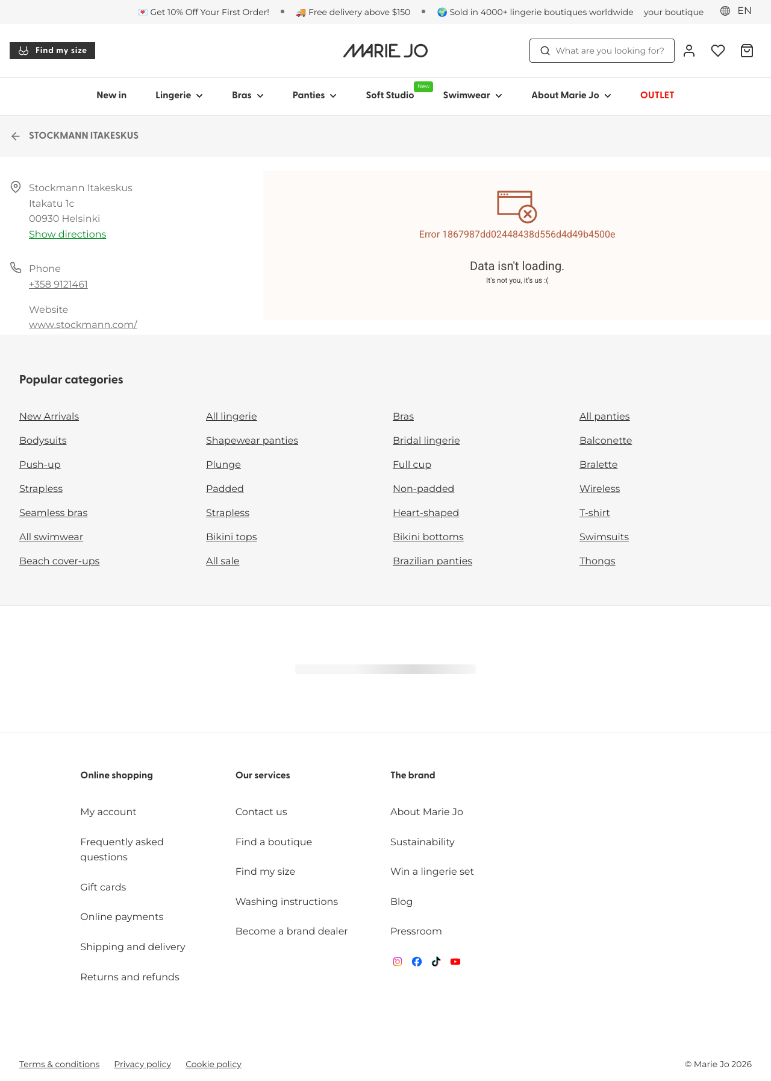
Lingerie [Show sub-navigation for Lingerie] (179, 96)
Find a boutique (274, 842)
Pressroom (416, 932)
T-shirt (594, 513)
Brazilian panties (432, 561)
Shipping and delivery (132, 947)
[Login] (689, 50)
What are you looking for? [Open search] (602, 50)
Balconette (605, 441)
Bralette (598, 465)
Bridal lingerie (426, 441)
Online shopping (116, 776)
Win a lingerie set (432, 872)
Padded (225, 489)
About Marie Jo (426, 812)
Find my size (52, 51)
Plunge (223, 465)
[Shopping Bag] (746, 50)
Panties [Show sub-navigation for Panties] (315, 96)
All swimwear (51, 537)
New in (111, 96)
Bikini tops (231, 537)
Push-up (40, 465)
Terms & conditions (59, 1064)
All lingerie (231, 417)
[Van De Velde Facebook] (417, 964)
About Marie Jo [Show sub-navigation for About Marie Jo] (571, 96)
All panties (604, 417)
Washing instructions (287, 902)
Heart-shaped (426, 513)
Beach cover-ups (59, 561)
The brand (412, 776)
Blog (401, 902)
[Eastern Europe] (739, 11)
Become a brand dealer (292, 932)
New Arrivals (49, 417)
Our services (263, 776)
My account (108, 812)
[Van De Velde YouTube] (455, 964)
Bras (403, 417)
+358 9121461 (58, 285)
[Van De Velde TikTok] (436, 964)
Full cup (412, 465)
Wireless (599, 489)
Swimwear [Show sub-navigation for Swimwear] (472, 96)
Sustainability (422, 842)
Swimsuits (604, 537)
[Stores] (657, 12)
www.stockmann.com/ (83, 325)
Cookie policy (214, 1064)
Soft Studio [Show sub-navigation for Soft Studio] (397, 91)
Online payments (121, 917)
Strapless (41, 489)
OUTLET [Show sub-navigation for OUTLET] (657, 96)
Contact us (261, 812)
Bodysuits (42, 441)
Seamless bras (53, 513)
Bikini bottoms (428, 537)
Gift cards (103, 887)
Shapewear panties (252, 441)
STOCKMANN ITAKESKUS (74, 136)
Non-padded (423, 489)
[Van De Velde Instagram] (397, 964)
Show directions (67, 235)
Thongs (597, 561)
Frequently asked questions (122, 850)
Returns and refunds (129, 977)
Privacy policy (142, 1064)
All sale (223, 561)
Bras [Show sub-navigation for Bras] (248, 96)
